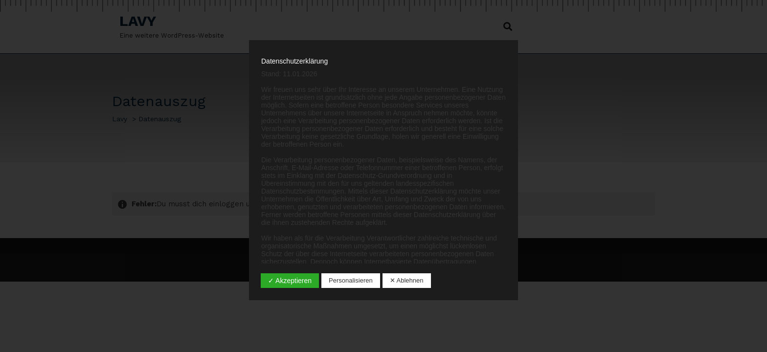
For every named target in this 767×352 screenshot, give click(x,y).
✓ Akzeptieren (290, 281)
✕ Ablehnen (407, 280)
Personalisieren (351, 280)
